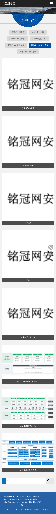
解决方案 (28, 509)
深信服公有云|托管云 (39, 45)
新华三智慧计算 (18, 32)
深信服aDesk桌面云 (17, 39)
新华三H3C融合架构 (16, 45)
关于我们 (10, 509)
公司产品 (19, 509)
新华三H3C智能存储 (28, 52)
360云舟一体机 (38, 32)
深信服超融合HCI (39, 39)
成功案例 (37, 509)
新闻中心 (46, 509)
